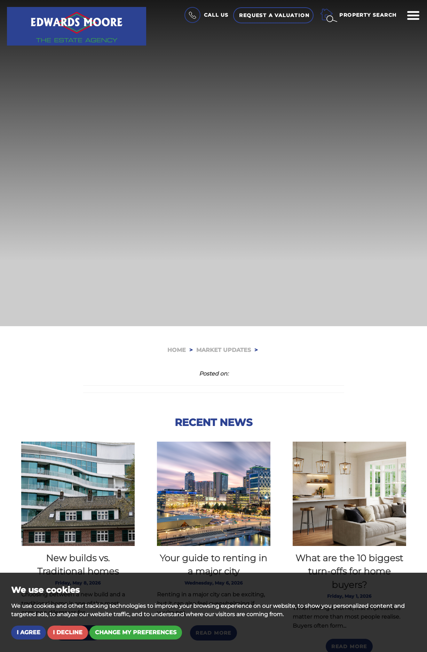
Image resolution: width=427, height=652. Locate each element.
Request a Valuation (274, 15)
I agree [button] (28, 632)
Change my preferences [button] (135, 632)
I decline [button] (67, 632)
